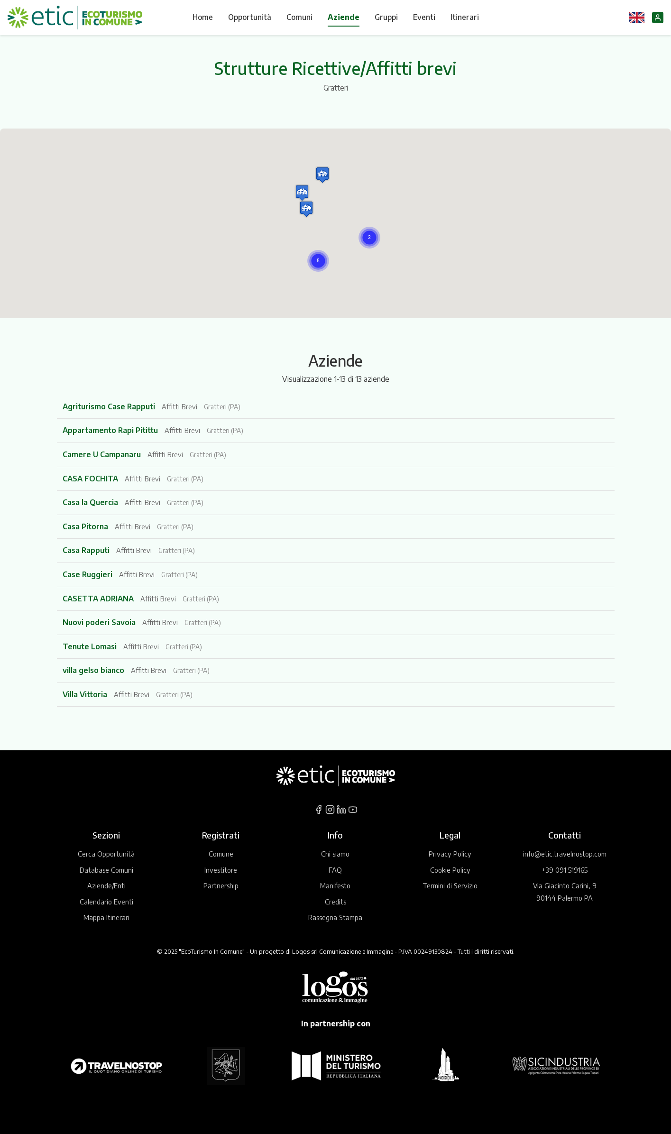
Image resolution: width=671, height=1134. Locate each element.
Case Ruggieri (88, 574)
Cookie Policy (450, 870)
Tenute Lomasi (91, 646)
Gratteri (335, 87)
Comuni (299, 17)
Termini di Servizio (450, 885)
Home (203, 17)
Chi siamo (335, 853)
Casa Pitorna (86, 526)
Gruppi (386, 17)
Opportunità (249, 17)
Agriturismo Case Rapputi (110, 406)
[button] (318, 261)
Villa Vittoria (86, 694)
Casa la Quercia (91, 502)
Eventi (424, 17)
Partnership (221, 885)
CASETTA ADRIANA (99, 598)
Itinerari (464, 17)
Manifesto (335, 885)
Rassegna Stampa (335, 917)
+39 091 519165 (565, 870)
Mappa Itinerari (106, 917)
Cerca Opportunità (106, 853)
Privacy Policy (450, 853)
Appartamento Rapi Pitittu (111, 430)
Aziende (343, 17)
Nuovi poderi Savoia (100, 622)
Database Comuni (106, 870)
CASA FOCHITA (91, 478)
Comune (221, 853)
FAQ (335, 870)
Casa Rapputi (87, 550)
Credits (335, 901)
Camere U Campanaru (103, 454)
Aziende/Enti (106, 885)
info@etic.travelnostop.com (565, 853)
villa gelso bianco (94, 670)
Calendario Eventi (106, 901)
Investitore (220, 870)
